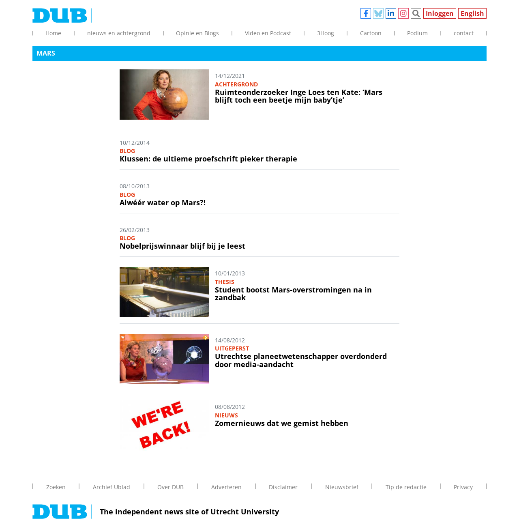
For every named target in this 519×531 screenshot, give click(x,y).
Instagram (403, 13)
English (472, 13)
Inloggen (440, 13)
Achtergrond (236, 84)
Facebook (365, 13)
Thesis (224, 282)
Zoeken (416, 13)
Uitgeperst (232, 348)
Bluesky (378, 13)
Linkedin (391, 13)
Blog (127, 151)
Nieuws (226, 415)
